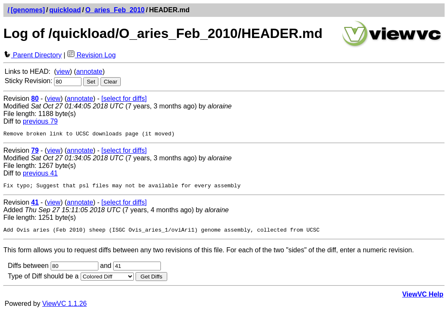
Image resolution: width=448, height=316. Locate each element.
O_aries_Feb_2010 (115, 10)
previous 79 (40, 121)
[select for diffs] (124, 98)
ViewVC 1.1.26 (64, 307)
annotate (89, 71)
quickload (65, 10)
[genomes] (28, 10)
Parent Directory (32, 55)
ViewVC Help (422, 298)
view (63, 71)
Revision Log (91, 55)
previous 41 (40, 174)
